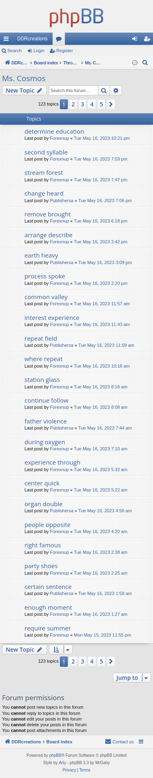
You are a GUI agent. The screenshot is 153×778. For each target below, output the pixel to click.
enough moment (48, 607)
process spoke (44, 276)
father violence (45, 421)
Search (14, 50)
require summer (47, 628)
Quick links (7, 40)
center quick (42, 483)
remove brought (47, 214)
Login (38, 50)
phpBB (55, 755)
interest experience (52, 317)
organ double (43, 504)
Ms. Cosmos (24, 78)
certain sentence (48, 586)
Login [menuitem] (136, 40)
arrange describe (48, 235)
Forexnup (59, 138)
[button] (111, 104)
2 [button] (73, 104)
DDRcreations (32, 39)
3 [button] (82, 104)
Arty (62, 762)
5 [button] (101, 104)
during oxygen (44, 442)
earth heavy (41, 255)
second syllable (46, 152)
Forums (60, 40)
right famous (42, 545)
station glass (42, 379)
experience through (52, 462)
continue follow (46, 400)
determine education (54, 131)
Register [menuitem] (148, 40)
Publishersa (61, 200)
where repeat (43, 359)
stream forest (43, 172)
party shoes (41, 566)
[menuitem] (145, 62)
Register (64, 50)
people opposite (47, 524)
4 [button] (91, 104)
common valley (45, 297)
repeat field (40, 338)
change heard (44, 193)
